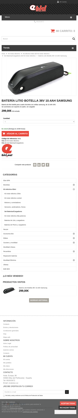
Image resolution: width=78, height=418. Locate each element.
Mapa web (6, 337)
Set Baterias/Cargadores (13, 211)
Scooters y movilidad (10, 242)
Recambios (7, 251)
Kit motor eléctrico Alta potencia (15, 216)
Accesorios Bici (8, 234)
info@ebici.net (13, 383)
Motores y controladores (12, 202)
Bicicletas (6, 185)
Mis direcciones (8, 369)
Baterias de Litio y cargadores (14, 220)
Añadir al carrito (15, 134)
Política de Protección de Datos (34, 395)
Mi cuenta (63, 2)
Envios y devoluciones (10, 327)
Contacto (6, 324)
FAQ (4, 334)
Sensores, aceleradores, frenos (15, 207)
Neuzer (5, 229)
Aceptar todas (68, 403)
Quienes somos (8, 350)
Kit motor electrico (13, 141)
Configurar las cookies (30, 412)
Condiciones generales (11, 331)
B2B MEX (6, 269)
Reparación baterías (10, 256)
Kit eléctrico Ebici (9, 189)
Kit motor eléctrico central (13, 198)
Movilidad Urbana (9, 247)
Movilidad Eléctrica (9, 260)
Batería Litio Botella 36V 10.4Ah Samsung (33, 288)
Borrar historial (39, 300)
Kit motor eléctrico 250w (12, 194)
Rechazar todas (67, 407)
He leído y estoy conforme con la (23, 395)
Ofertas (5, 265)
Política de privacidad (10, 347)
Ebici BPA (6, 180)
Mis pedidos (7, 363)
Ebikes (5, 238)
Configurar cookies (65, 412)
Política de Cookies (16, 408)
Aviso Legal (7, 343)
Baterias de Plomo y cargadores (15, 225)
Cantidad (6, 118)
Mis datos (6, 366)
